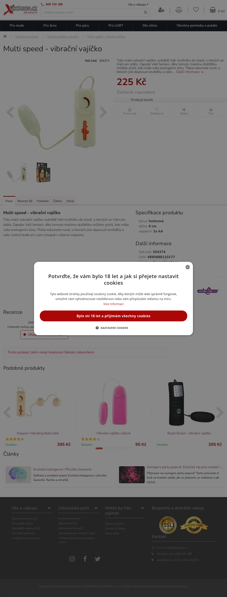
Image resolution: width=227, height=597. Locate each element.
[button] (113, 328)
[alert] (113, 298)
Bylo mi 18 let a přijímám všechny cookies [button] (113, 315)
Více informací (113, 304)
